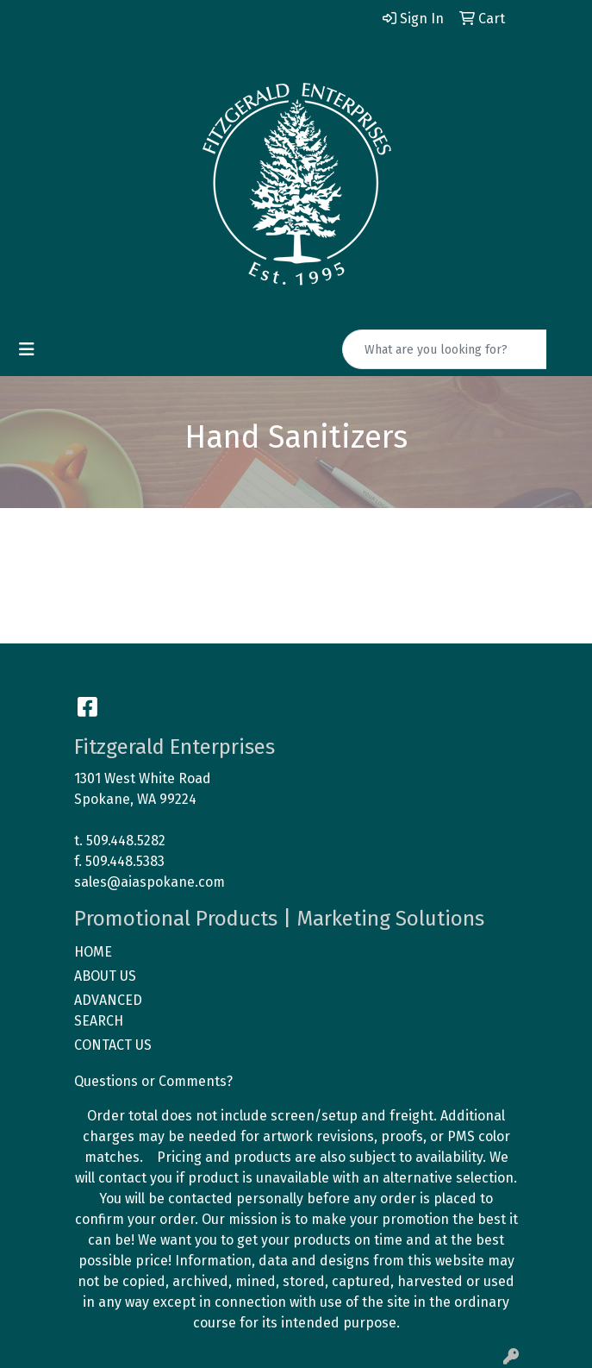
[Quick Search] (444, 349)
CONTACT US (113, 1045)
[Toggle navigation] (27, 349)
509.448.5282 (125, 840)
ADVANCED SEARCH (108, 1010)
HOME (93, 952)
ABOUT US (105, 976)
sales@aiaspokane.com (149, 882)
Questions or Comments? (153, 1081)
